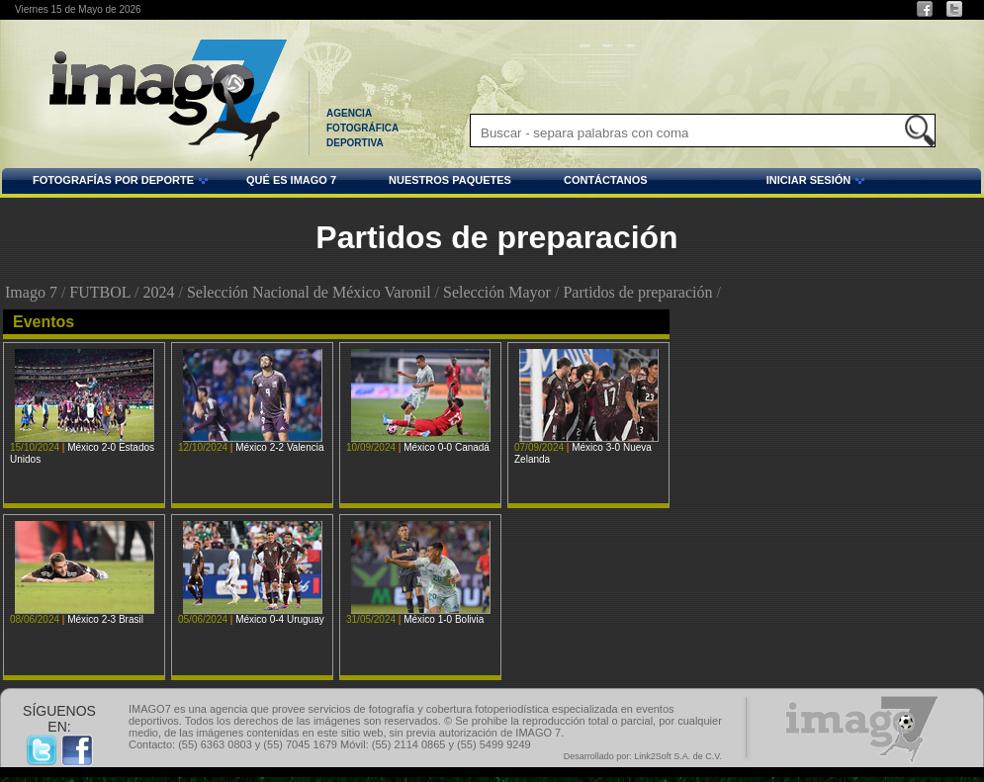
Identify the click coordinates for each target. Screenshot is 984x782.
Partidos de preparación (637, 292)
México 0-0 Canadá (446, 447)
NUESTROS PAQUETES (450, 180)
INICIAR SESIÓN (759, 183)
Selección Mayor (497, 292)
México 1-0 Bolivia (443, 619)
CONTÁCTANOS (606, 180)
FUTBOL (100, 292)
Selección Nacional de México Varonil (309, 292)
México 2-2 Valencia (279, 447)
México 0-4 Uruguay (279, 619)
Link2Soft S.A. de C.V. (678, 756)
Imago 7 (31, 292)
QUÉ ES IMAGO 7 (291, 180)
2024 (158, 292)
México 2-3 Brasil (105, 619)
